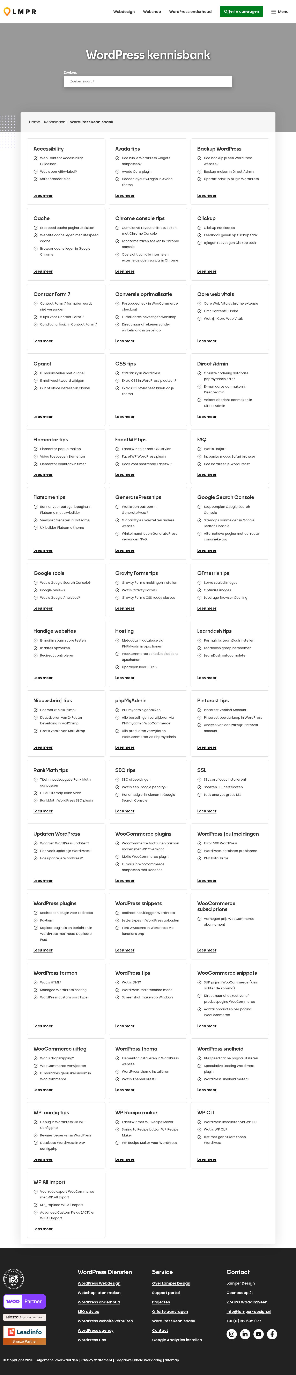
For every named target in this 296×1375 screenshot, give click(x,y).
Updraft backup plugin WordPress (232, 179)
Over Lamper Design (171, 1279)
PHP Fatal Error (217, 855)
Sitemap (172, 1356)
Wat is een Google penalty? (145, 784)
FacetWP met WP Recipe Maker (148, 1117)
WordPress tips (92, 1336)
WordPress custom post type (64, 994)
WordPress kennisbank (173, 1317)
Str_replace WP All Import (62, 1201)
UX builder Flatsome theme (63, 527)
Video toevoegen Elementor (63, 455)
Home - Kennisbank (47, 121)
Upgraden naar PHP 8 (140, 666)
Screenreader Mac (56, 179)
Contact (160, 1326)
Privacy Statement (96, 1356)
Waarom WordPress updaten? (65, 839)
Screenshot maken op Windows (148, 994)
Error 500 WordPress (221, 839)
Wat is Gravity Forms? (140, 588)
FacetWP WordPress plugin (144, 455)
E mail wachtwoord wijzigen (63, 380)
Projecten (161, 1298)
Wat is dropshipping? (58, 1054)
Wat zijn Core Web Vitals (224, 318)
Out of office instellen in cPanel (66, 388)
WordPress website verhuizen (105, 1317)
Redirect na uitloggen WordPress (149, 908)
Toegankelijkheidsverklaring (138, 1356)
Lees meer (43, 197)
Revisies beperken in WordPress (66, 1131)
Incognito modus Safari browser (230, 455)
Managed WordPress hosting (64, 986)
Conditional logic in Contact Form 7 (69, 324)
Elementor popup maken (61, 447)
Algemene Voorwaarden (57, 1356)
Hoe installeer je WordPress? (228, 463)
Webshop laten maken (99, 1289)
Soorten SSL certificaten (224, 784)
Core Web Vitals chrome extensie (232, 302)
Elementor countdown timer (64, 463)
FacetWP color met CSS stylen (147, 447)
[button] (280, 12)
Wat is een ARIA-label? (59, 171)
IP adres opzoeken (56, 645)
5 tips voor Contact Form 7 (62, 316)
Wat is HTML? (51, 978)
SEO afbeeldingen (137, 776)
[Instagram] (232, 1330)
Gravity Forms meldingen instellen (150, 580)
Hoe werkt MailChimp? (59, 706)
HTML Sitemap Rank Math (61, 790)
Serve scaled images (221, 580)
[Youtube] (258, 1330)
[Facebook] (272, 1330)
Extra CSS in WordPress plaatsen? (150, 380)
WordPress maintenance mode (148, 986)
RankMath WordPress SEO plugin (67, 798)
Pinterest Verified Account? (227, 706)
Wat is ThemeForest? (140, 1076)
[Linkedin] (245, 1330)
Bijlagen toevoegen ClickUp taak (231, 242)
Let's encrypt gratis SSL (223, 792)
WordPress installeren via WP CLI (231, 1117)
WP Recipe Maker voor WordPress (150, 1139)
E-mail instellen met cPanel (63, 372)
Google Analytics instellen (177, 1336)
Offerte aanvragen (241, 12)
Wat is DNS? (132, 978)
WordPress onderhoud (190, 11)
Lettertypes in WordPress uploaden (151, 916)
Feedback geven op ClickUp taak (231, 234)
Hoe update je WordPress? (62, 855)
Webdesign (124, 11)
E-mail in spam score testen (63, 637)
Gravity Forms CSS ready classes (149, 596)
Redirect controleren (58, 653)
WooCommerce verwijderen (64, 1062)
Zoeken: (70, 72)
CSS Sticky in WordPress (142, 372)
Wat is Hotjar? (216, 447)
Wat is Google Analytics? (61, 596)
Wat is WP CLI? (216, 1125)
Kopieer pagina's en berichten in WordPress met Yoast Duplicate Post (67, 931)
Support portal (166, 1289)
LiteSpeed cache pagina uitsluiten (68, 226)
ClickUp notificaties (220, 226)
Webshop (152, 11)
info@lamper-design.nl (249, 1307)
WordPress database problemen (231, 847)
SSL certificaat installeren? (226, 776)
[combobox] (148, 81)
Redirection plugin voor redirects (67, 908)
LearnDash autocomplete (225, 653)
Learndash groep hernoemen (228, 645)
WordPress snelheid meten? (227, 1076)
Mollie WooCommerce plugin (146, 853)
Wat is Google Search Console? (66, 580)
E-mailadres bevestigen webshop (150, 316)
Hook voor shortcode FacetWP (147, 463)
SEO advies (88, 1307)
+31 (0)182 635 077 (244, 1317)
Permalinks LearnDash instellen (230, 637)
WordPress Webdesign (99, 1279)
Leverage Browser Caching (226, 596)
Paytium (47, 916)
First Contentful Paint (222, 310)
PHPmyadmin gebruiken (142, 706)
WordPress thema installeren (146, 1068)
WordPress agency (95, 1326)
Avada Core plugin (137, 171)
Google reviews (53, 588)
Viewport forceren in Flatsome (65, 519)
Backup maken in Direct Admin (229, 171)
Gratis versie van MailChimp (63, 729)
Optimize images (218, 588)
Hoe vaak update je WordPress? (66, 847)
